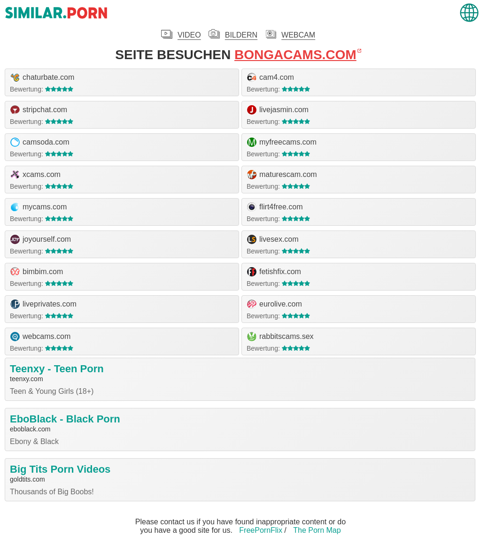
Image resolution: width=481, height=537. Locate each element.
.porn (56, 13)
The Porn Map (317, 530)
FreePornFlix (260, 530)
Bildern (241, 35)
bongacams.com (295, 54)
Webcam (298, 35)
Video (189, 35)
